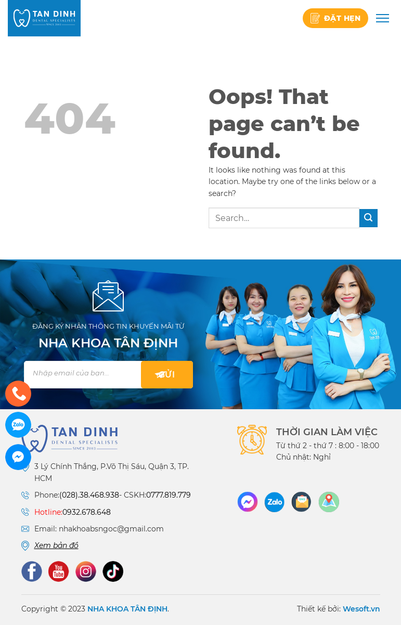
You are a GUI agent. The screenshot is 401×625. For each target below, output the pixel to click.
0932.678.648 (86, 512)
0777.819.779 (168, 495)
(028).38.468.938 (89, 495)
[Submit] (368, 218)
